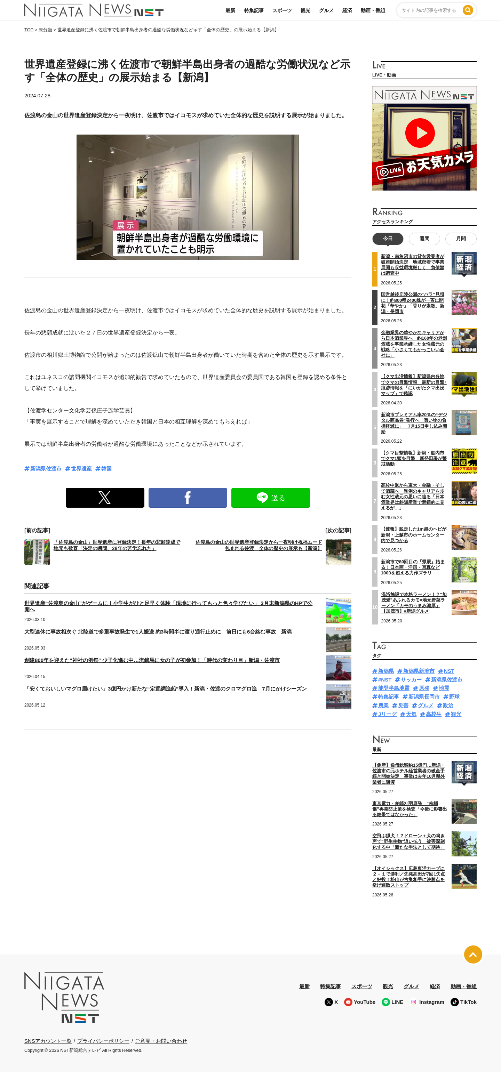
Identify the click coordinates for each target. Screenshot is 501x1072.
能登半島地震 (393, 688)
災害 (403, 705)
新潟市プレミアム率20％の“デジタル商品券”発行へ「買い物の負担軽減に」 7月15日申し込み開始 (414, 423)
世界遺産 (81, 468)
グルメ (326, 10)
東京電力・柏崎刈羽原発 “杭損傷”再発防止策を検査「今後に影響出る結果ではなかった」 (409, 809)
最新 (230, 10)
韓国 (106, 468)
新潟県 (386, 671)
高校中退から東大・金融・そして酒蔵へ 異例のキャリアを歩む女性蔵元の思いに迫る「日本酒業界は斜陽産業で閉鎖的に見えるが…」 (412, 496)
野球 (454, 697)
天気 (411, 714)
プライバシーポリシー (103, 1040)
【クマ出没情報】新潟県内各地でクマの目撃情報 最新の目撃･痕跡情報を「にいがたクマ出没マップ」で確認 (414, 385)
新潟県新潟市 (419, 671)
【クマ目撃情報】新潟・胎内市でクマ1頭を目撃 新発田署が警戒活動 (414, 458)
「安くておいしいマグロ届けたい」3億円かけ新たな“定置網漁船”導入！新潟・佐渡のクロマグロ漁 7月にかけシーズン (165, 689)
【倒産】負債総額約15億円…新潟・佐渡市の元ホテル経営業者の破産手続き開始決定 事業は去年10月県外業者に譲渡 (408, 774)
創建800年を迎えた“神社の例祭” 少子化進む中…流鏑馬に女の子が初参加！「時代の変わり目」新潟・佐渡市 (152, 660)
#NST (384, 680)
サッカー (411, 680)
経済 (347, 10)
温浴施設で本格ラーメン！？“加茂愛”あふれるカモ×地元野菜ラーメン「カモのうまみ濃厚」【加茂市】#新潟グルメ (414, 602)
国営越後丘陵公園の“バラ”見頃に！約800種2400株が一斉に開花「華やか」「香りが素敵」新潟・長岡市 (412, 303)
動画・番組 (373, 10)
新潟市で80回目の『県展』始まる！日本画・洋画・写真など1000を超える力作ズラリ (413, 567)
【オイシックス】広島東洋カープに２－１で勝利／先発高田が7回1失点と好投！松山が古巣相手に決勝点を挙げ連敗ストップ (408, 877)
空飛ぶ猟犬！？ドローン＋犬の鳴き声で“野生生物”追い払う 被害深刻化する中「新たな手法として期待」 (408, 841)
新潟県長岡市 (424, 697)
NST (449, 671)
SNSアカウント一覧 (48, 1041)
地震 (444, 688)
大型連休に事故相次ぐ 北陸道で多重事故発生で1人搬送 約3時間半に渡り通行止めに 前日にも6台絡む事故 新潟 (158, 632)
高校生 (434, 714)
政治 (448, 705)
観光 (305, 10)
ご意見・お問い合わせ (161, 1040)
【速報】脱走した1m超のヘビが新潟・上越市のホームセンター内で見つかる (413, 534)
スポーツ (282, 10)
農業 (383, 705)
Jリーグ (387, 714)
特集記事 (254, 10)
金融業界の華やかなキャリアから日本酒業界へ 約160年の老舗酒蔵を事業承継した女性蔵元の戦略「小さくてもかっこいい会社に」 (414, 344)
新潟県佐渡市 (46, 468)
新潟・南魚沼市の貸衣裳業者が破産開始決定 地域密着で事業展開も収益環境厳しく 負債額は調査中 (412, 265)
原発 (424, 688)
